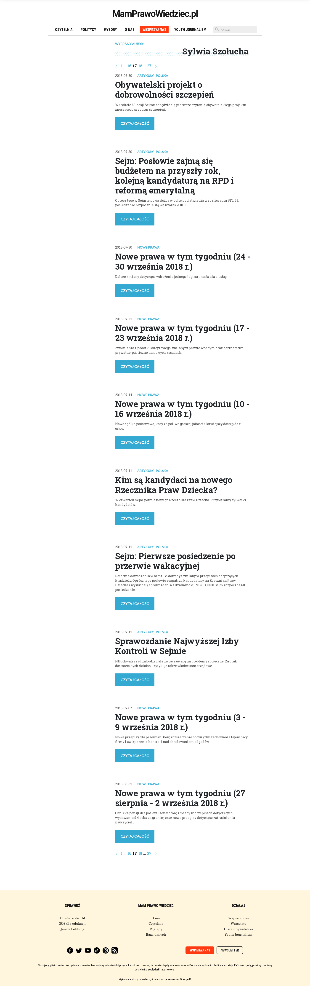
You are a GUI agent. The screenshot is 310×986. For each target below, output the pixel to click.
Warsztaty (238, 923)
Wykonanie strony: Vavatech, (135, 979)
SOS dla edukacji (72, 923)
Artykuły (145, 76)
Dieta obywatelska (238, 929)
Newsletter (230, 950)
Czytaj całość (135, 123)
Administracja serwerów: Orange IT (171, 979)
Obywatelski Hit (72, 918)
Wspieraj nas (238, 918)
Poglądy (156, 929)
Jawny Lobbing (73, 929)
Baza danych (156, 934)
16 (129, 65)
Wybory (110, 29)
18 (140, 65)
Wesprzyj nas (154, 29)
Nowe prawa (148, 247)
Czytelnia (64, 29)
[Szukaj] (235, 29)
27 (149, 65)
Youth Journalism (190, 29)
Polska (162, 76)
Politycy (88, 29)
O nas (130, 29)
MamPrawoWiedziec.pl (155, 13)
